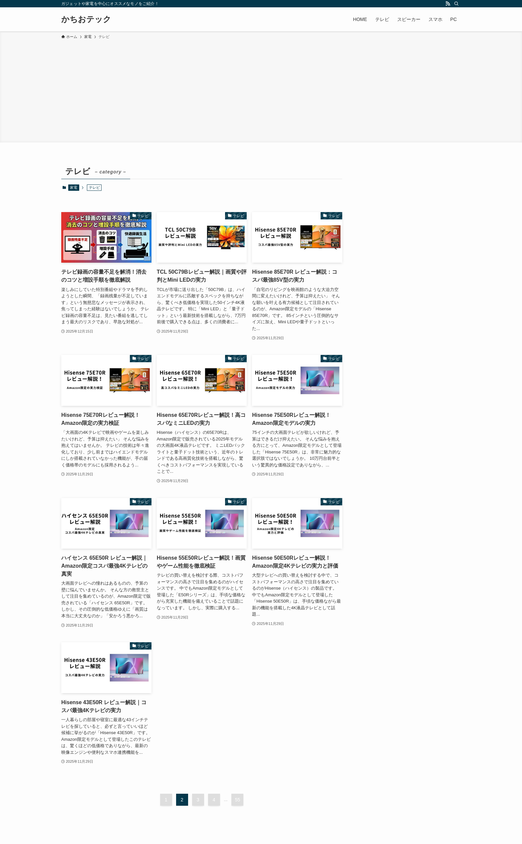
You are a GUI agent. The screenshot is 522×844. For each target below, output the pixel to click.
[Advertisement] (261, 90)
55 (237, 799)
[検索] (456, 3)
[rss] (447, 3)
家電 (73, 187)
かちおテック (86, 19)
